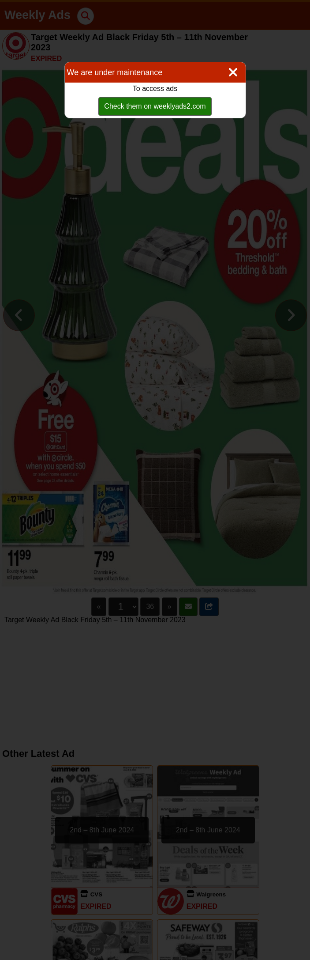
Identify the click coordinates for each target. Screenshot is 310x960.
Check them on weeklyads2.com (154, 106)
